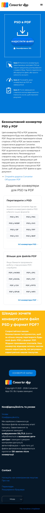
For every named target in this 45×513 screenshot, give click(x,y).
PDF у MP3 (30, 292)
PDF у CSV (14, 285)
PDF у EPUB (14, 292)
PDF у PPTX (31, 285)
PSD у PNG (30, 217)
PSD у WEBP (14, 223)
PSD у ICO (14, 236)
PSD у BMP (30, 236)
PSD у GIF (14, 230)
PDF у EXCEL (14, 279)
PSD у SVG (30, 223)
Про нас (6, 480)
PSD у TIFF (30, 230)
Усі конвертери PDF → (28, 300)
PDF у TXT (31, 279)
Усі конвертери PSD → (28, 244)
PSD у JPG (14, 217)
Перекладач (8, 486)
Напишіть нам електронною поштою (20, 478)
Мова (12, 499)
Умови (5, 414)
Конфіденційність (10, 417)
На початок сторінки (30, 509)
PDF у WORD (14, 273)
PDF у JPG (31, 273)
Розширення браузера (13, 490)
